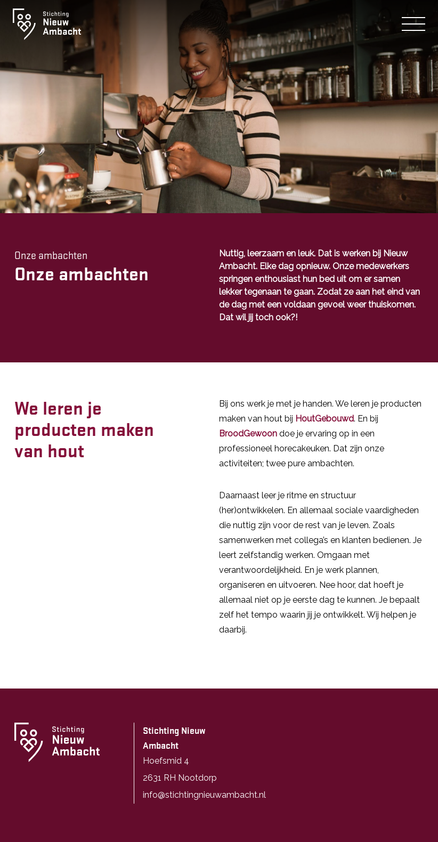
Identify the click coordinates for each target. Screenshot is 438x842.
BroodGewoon (248, 433)
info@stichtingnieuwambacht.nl (204, 795)
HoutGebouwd (324, 419)
